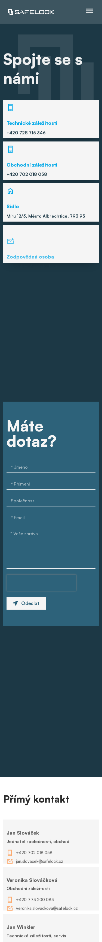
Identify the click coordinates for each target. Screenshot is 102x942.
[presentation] (41, 583)
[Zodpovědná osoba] (10, 259)
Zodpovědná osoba (30, 274)
